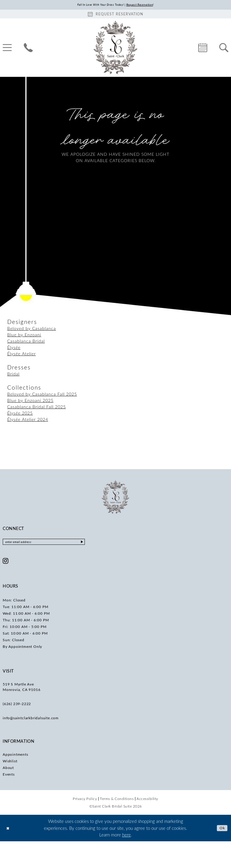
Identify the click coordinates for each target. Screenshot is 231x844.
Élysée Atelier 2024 (27, 420)
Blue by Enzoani (24, 335)
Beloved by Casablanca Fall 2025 (42, 395)
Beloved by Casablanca (31, 329)
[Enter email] (55, 544)
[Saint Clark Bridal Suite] (115, 48)
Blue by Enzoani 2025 (30, 401)
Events (9, 776)
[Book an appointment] (115, 15)
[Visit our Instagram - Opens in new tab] (6, 563)
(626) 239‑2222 (17, 706)
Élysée (13, 348)
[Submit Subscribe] (104, 544)
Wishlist (10, 763)
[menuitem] (28, 48)
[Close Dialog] (9, 830)
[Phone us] (28, 48)
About (8, 770)
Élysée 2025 (20, 414)
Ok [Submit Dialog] (221, 830)
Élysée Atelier (21, 354)
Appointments (15, 757)
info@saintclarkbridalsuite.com (31, 720)
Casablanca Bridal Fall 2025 (36, 407)
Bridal (13, 375)
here (126, 837)
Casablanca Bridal (26, 342)
